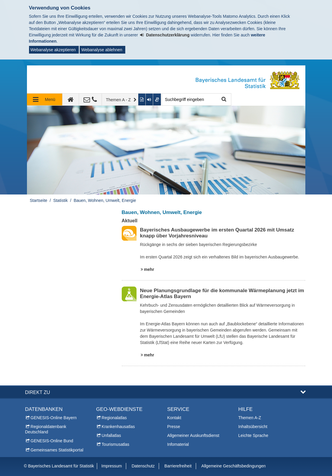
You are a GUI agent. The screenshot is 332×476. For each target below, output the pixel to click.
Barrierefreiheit (178, 466)
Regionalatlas (114, 417)
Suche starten (223, 99)
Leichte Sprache (253, 435)
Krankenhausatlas (118, 426)
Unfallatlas (111, 435)
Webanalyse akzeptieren (53, 49)
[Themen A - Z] (120, 99)
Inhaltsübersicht (252, 426)
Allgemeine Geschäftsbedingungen (233, 466)
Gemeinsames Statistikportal (57, 450)
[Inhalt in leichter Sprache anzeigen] (142, 99)
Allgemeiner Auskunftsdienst (193, 435)
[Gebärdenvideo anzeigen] (157, 99)
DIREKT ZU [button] (37, 392)
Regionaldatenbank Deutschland (45, 429)
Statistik (60, 200)
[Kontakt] (90, 99)
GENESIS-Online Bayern (54, 417)
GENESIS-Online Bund (52, 440)
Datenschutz (143, 466)
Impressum (111, 466)
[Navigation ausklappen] (44, 99)
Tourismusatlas (115, 444)
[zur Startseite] (70, 99)
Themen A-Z (249, 417)
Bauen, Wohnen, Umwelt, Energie (105, 200)
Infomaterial (178, 444)
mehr (149, 269)
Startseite (38, 200)
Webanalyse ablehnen (101, 49)
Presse (173, 426)
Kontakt (174, 417)
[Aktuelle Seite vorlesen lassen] (149, 99)
